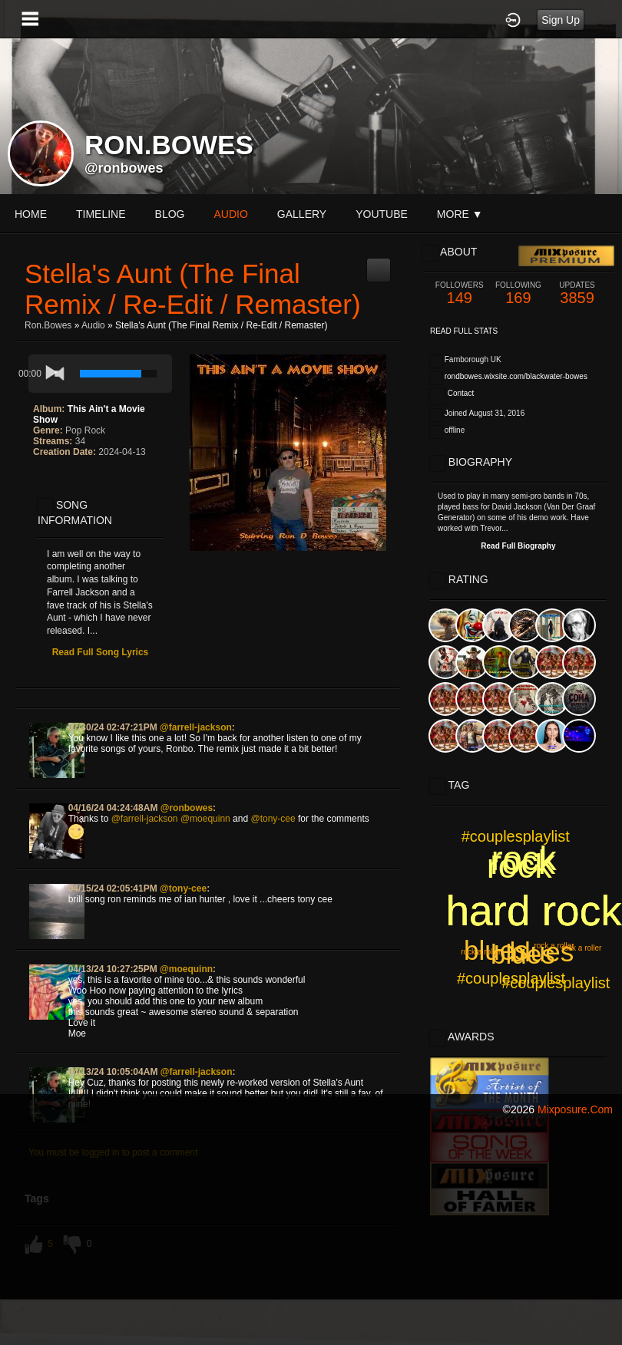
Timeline (101, 214)
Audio (93, 325)
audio (230, 214)
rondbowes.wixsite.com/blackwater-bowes (516, 376)
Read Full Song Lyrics (100, 652)
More (460, 214)
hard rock (533, 911)
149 (459, 293)
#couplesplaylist (516, 836)
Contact (461, 393)
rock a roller (481, 952)
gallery (301, 214)
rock (522, 862)
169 (518, 293)
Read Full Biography (518, 546)
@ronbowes (124, 168)
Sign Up (560, 20)
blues (542, 952)
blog (170, 214)
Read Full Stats (464, 331)
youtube (382, 214)
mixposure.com (575, 1109)
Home (31, 214)
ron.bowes (48, 325)
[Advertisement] (311, 1236)
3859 (577, 293)
